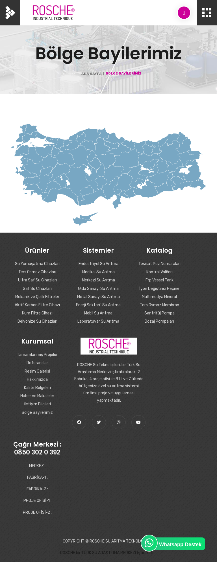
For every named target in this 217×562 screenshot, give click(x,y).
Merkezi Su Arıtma (98, 280)
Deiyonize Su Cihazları (37, 321)
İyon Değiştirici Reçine (159, 288)
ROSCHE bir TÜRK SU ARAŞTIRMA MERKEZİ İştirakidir (107, 552)
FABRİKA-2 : (37, 489)
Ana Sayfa (91, 74)
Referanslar (37, 362)
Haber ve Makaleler (37, 395)
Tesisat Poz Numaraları (159, 263)
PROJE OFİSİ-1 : (37, 500)
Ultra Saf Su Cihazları (37, 280)
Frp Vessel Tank (159, 280)
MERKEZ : (37, 465)
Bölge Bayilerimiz (37, 412)
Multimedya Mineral (159, 296)
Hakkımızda (37, 379)
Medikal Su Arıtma (98, 272)
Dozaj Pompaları (159, 321)
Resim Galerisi (37, 371)
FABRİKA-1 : (37, 477)
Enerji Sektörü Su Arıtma (98, 305)
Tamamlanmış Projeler (37, 354)
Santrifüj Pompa (159, 313)
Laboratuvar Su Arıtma (98, 321)
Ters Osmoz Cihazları (37, 272)
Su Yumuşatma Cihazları (37, 263)
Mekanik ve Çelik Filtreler (37, 296)
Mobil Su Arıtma (98, 313)
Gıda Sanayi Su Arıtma (98, 288)
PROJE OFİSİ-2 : (37, 512)
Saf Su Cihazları (37, 288)
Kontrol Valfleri (159, 272)
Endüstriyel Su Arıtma (98, 263)
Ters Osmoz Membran (159, 305)
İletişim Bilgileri (37, 404)
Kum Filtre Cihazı (37, 313)
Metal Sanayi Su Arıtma (98, 296)
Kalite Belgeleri (37, 387)
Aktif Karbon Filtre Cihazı (37, 305)
